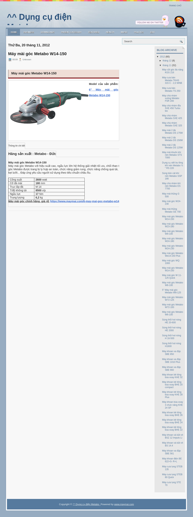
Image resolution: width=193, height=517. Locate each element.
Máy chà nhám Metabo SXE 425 (172, 117)
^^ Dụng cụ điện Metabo (86, 504)
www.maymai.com (124, 504)
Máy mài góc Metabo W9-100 (172, 232)
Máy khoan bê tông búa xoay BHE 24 (172, 421)
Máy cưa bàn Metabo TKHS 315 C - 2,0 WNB (172, 80)
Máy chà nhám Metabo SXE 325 (172, 124)
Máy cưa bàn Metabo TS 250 (171, 89)
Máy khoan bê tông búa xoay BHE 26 (172, 413)
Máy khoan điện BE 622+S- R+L (172, 460)
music (124, 32)
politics (139, 32)
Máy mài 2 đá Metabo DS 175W (172, 131)
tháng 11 (167, 65)
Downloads (47, 32)
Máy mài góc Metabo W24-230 (172, 247)
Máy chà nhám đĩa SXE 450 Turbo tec (171, 108)
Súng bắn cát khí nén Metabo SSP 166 (172, 176)
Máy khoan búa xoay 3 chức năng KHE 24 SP (172, 405)
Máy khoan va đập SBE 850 (171, 352)
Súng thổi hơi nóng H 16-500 (171, 337)
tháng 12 (167, 60)
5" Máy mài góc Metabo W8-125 (171, 291)
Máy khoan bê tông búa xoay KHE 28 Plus (172, 395)
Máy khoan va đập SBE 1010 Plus (171, 360)
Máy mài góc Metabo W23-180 (172, 225)
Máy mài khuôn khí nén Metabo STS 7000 (172, 155)
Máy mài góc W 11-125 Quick (172, 276)
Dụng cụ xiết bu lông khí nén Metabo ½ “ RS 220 (172, 165)
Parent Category (71, 32)
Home (14, 32)
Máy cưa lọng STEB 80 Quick (172, 476)
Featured (93, 32)
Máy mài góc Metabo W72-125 (172, 298)
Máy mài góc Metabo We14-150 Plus (172, 254)
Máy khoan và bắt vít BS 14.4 (172, 444)
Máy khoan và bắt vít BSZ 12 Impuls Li (172, 436)
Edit (152, 32)
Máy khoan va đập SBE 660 (171, 368)
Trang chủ (175, 6)
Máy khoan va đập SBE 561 (171, 452)
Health (110, 32)
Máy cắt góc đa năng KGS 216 (172, 71)
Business (29, 32)
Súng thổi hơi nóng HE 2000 (171, 329)
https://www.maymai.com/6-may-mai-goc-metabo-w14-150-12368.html (94, 201)
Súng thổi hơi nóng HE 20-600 (171, 321)
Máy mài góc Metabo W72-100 (172, 306)
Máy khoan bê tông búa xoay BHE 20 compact (172, 385)
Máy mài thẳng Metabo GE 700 (171, 210)
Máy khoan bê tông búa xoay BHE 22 (172, 428)
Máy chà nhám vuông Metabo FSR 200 (170, 98)
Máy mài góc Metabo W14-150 (37, 54)
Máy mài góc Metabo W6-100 (172, 313)
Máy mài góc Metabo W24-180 (172, 239)
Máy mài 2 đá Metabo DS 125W (172, 146)
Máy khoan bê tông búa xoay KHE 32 (172, 376)
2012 (162, 56)
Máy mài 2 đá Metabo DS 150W (172, 139)
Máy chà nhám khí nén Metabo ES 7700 (171, 186)
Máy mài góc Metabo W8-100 (172, 284)
